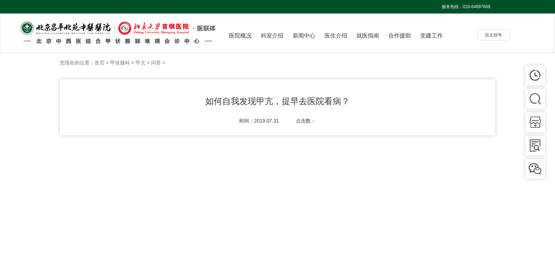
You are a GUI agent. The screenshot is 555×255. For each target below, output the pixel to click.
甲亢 (140, 63)
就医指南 (367, 36)
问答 (156, 63)
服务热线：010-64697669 (466, 6)
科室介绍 (272, 36)
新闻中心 (304, 36)
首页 (99, 63)
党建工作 (431, 36)
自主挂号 (493, 35)
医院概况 (240, 36)
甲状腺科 (120, 63)
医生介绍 (336, 36)
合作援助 (399, 36)
